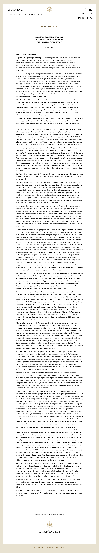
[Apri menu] (90, 9)
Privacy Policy (60, 548)
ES (46, 26)
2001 (34, 14)
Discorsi (28, 14)
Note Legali (40, 548)
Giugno (40, 14)
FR (50, 26)
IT (53, 26)
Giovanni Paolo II (15, 14)
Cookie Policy (50, 548)
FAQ (34, 548)
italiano (84, 14)
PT (57, 26)
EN (42, 26)
